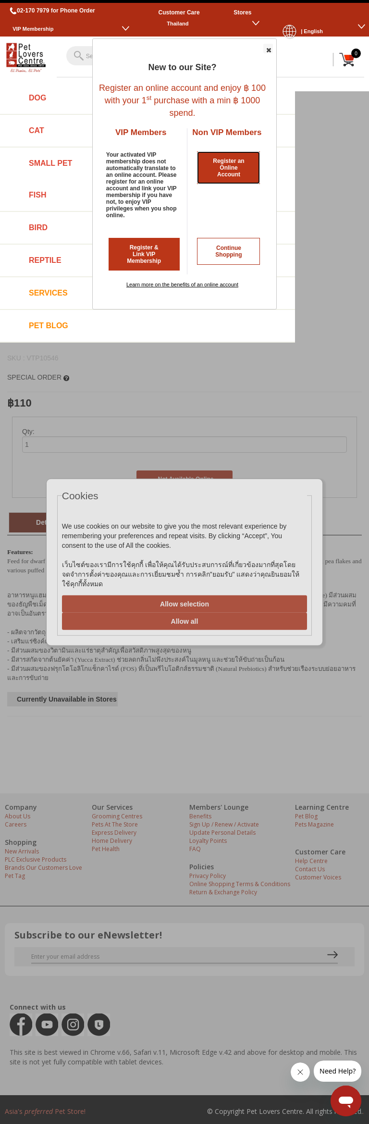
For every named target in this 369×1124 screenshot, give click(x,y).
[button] (268, 48)
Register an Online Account (228, 168)
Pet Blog (48, 325)
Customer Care (179, 12)
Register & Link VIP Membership (144, 254)
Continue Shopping (228, 251)
